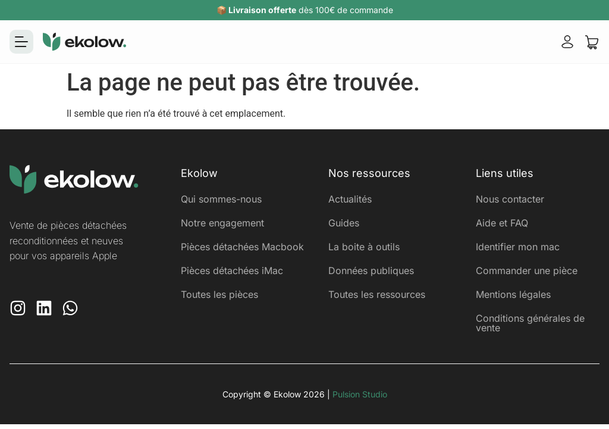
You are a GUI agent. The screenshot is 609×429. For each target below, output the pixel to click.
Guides (343, 223)
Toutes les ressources (376, 294)
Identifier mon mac (518, 247)
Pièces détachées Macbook (242, 247)
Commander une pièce (526, 270)
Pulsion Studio (359, 394)
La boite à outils (364, 247)
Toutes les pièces (219, 294)
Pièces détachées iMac (232, 270)
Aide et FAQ (502, 223)
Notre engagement (222, 223)
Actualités (350, 199)
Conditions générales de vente (530, 323)
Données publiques (371, 270)
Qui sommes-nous (221, 199)
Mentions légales (513, 294)
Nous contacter (510, 199)
